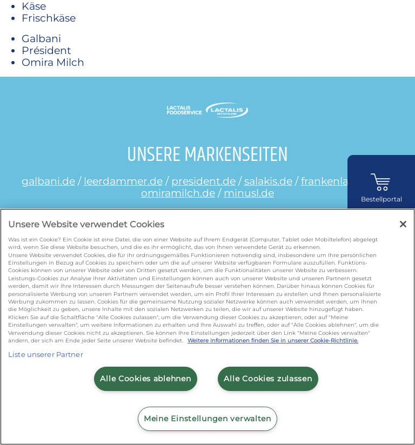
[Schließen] (403, 224)
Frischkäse (49, 17)
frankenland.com (344, 180)
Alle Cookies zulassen (268, 378)
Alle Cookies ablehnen (145, 378)
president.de (203, 180)
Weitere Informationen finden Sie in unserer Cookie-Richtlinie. (273, 340)
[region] (207, 326)
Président (46, 50)
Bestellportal (381, 199)
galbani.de (48, 180)
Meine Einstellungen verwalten (207, 418)
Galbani (41, 38)
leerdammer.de (123, 180)
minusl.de (249, 192)
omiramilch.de (178, 192)
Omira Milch (53, 62)
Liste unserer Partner (45, 354)
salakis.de (268, 180)
